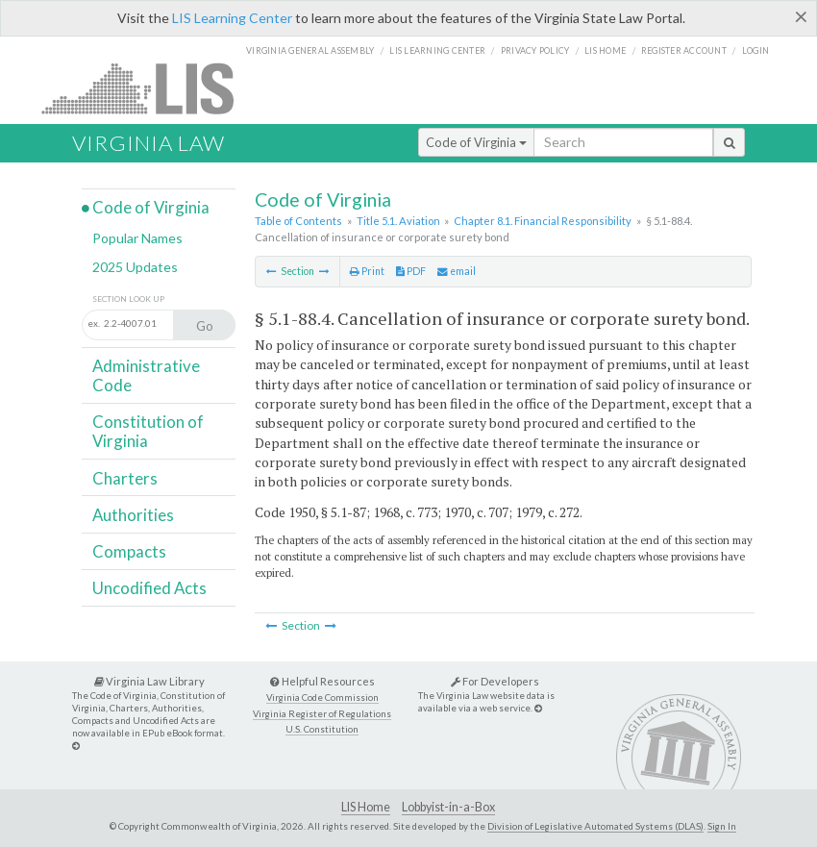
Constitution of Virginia (148, 431)
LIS (148, 88)
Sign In (721, 826)
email (456, 271)
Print (367, 271)
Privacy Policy (535, 50)
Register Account (684, 50)
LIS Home (365, 807)
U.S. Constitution (322, 729)
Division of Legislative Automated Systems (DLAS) (595, 826)
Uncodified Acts (149, 588)
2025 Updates (135, 267)
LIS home (605, 50)
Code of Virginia (476, 142)
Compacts (129, 551)
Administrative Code (146, 375)
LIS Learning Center (232, 18)
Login (755, 50)
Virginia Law (148, 143)
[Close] (801, 16)
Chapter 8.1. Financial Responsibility (542, 220)
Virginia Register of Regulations (322, 714)
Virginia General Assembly (310, 50)
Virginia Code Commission (322, 697)
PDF (411, 271)
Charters (125, 478)
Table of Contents (298, 220)
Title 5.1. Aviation (398, 220)
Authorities (133, 515)
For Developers (495, 681)
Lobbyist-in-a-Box (448, 807)
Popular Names (137, 238)
